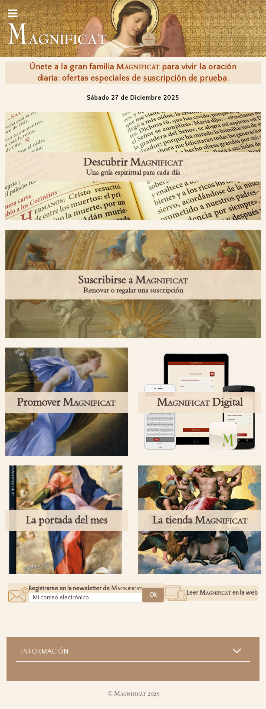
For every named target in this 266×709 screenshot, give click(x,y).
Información (45, 651)
